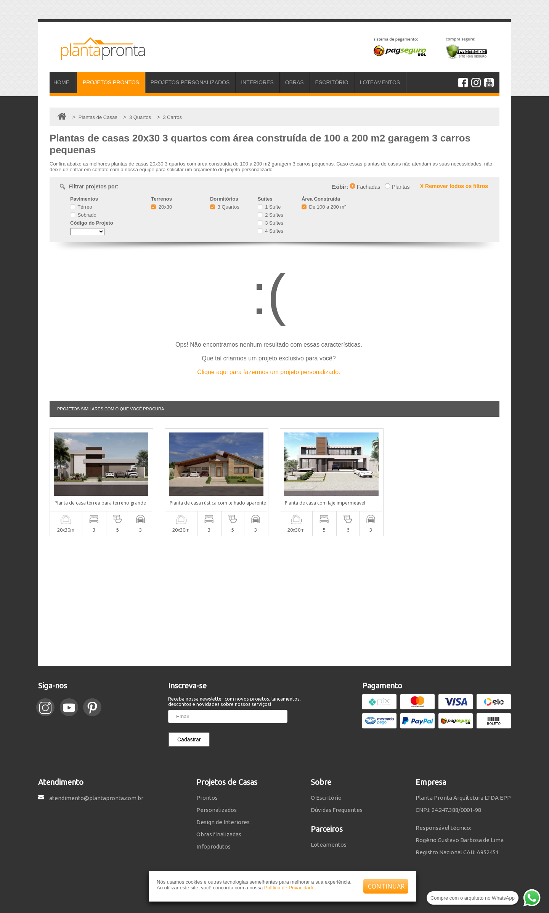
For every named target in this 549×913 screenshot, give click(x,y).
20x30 (161, 207)
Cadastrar (189, 739)
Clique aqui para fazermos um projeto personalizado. (268, 372)
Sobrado (83, 215)
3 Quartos (224, 207)
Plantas (397, 187)
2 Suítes (270, 215)
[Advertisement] (274, 601)
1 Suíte (269, 207)
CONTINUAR (386, 886)
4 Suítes (270, 231)
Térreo (81, 207)
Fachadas (365, 187)
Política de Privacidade (289, 887)
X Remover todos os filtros (454, 186)
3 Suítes (270, 223)
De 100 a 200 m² (324, 207)
